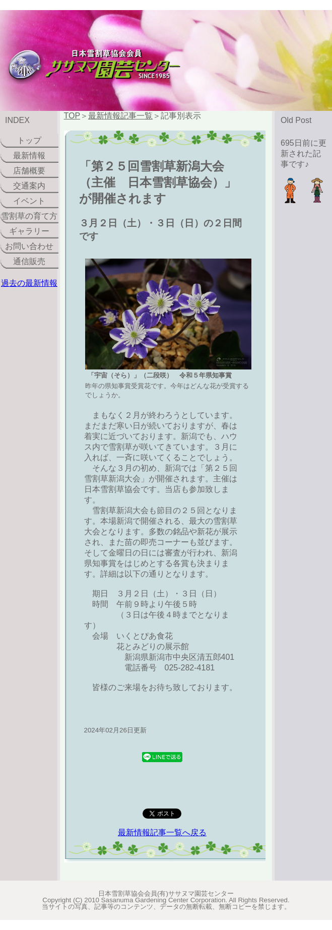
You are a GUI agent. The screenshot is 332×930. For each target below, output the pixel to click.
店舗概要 (29, 170)
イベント (29, 201)
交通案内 (29, 185)
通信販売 (29, 261)
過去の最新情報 (29, 283)
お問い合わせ (29, 246)
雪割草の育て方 (29, 216)
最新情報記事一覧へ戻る (162, 832)
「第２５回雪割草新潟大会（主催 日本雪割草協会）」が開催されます (157, 182)
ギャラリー (29, 231)
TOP (72, 115)
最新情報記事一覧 (120, 115)
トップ (29, 140)
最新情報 (29, 155)
